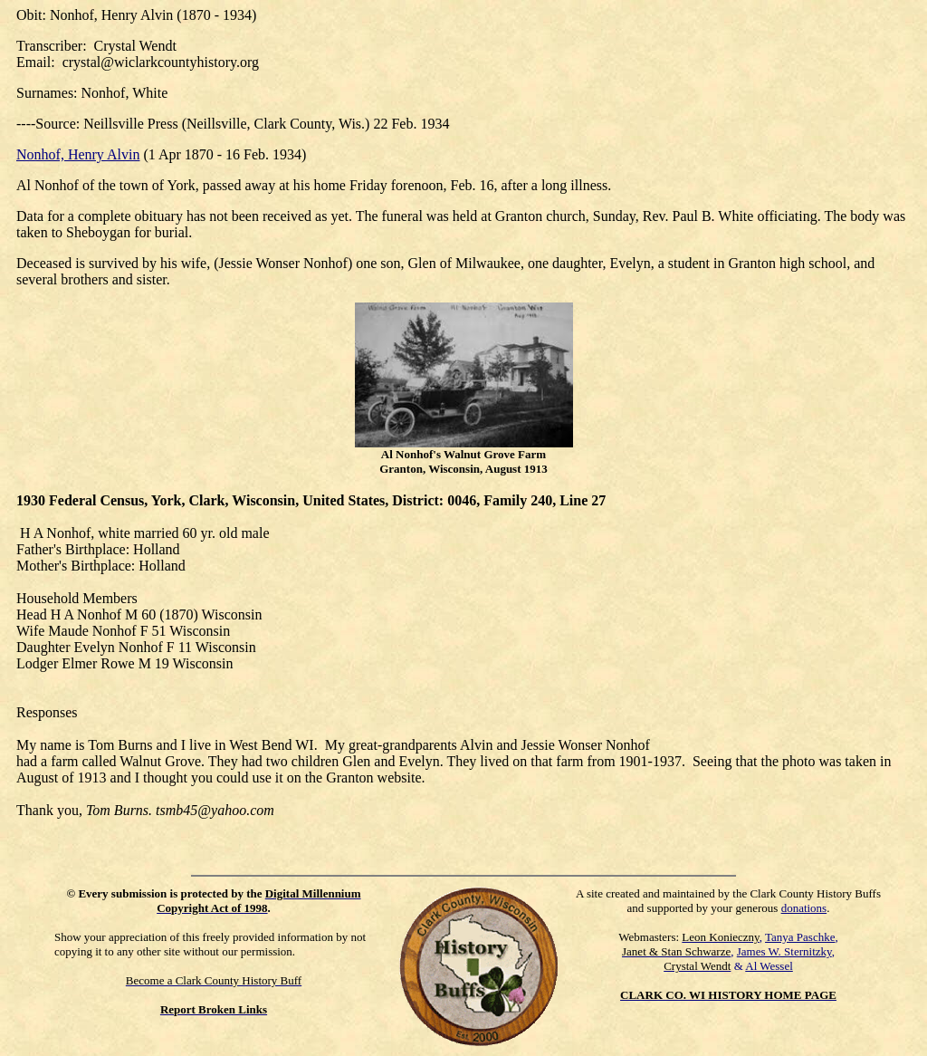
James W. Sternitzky (784, 951)
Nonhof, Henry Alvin (77, 154)
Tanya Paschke (800, 937)
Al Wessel (769, 966)
